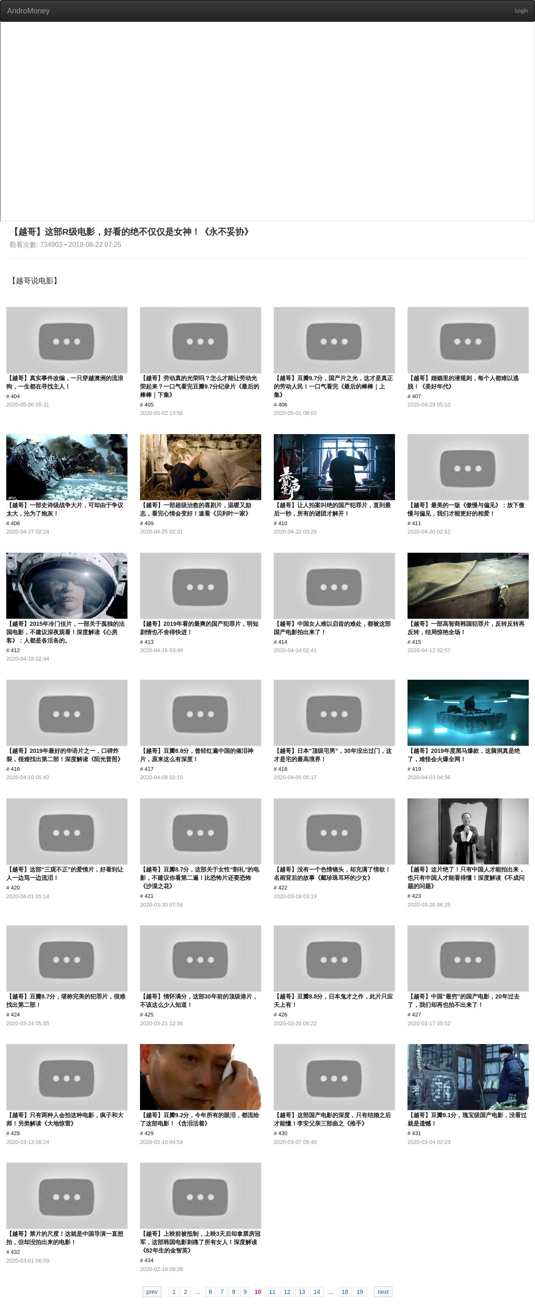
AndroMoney (28, 11)
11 (272, 1291)
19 (360, 1291)
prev (152, 1291)
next (382, 1291)
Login (521, 11)
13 (302, 1291)
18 (344, 1291)
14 (316, 1291)
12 (287, 1291)
